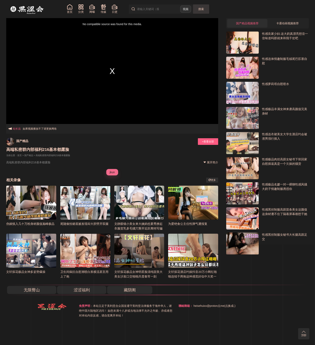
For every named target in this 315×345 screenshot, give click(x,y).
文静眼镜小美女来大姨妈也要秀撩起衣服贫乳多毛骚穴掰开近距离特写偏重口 (138, 228)
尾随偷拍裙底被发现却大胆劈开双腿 (84, 223)
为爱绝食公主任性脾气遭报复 (187, 223)
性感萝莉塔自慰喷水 (275, 84)
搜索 (201, 9)
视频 (185, 9)
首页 (19, 155)
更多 (212, 180)
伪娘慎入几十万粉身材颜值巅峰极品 (30, 223)
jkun (112, 172)
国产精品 (22, 141)
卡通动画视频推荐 (287, 23)
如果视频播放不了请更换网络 (40, 127)
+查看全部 (208, 141)
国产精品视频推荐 (247, 23)
